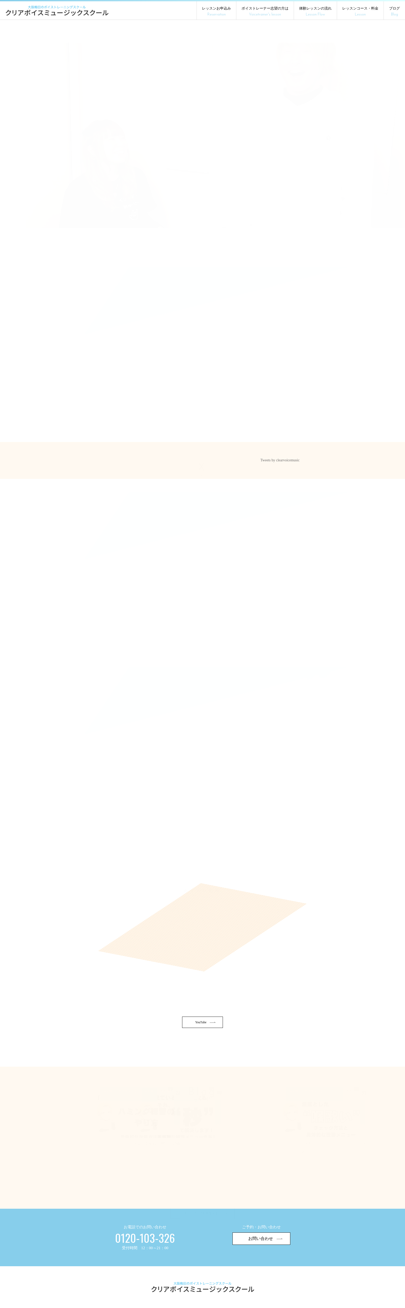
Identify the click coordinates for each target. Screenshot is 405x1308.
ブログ (394, 11)
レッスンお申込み (216, 11)
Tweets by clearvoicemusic (279, 466)
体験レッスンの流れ (315, 11)
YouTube (205, 1039)
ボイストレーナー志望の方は (265, 11)
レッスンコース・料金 (360, 11)
